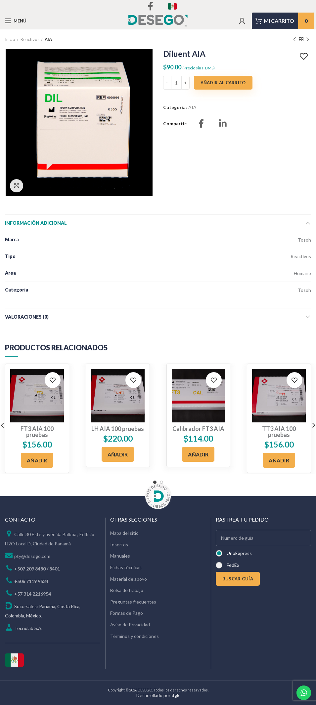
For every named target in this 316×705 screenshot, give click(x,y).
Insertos (119, 544)
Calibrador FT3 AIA (198, 429)
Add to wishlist (304, 56)
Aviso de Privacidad (130, 624)
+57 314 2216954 (32, 594)
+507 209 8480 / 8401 (37, 568)
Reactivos (30, 39)
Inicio (10, 39)
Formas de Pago (126, 613)
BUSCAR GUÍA (237, 578)
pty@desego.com (32, 556)
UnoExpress (239, 553)
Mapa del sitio (124, 533)
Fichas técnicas (126, 567)
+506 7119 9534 (31, 581)
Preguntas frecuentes (133, 602)
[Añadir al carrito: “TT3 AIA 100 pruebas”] (279, 460)
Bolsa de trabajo (126, 590)
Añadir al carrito (223, 82)
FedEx (233, 565)
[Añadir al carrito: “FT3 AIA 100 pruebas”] (37, 460)
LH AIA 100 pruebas (117, 429)
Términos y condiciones (134, 636)
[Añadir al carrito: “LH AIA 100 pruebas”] (118, 454)
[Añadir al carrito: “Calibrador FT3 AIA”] (198, 454)
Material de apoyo (128, 579)
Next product (308, 39)
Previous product (294, 39)
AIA (48, 39)
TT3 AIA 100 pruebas (279, 432)
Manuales (120, 556)
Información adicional (36, 223)
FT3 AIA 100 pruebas (37, 432)
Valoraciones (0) (27, 317)
